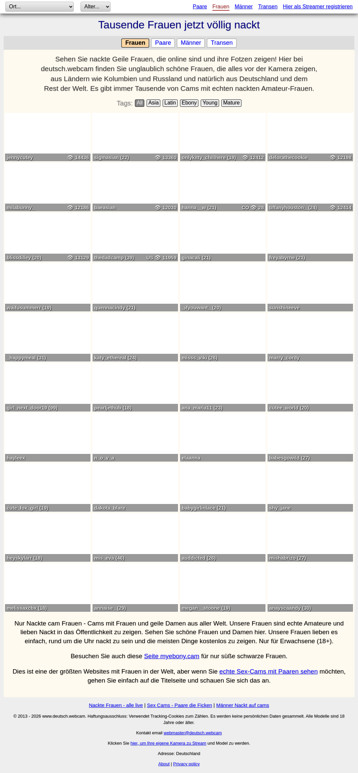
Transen (268, 6)
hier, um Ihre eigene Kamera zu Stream (168, 743)
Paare (200, 6)
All (140, 102)
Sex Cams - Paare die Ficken (179, 705)
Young (209, 102)
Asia (153, 102)
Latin (170, 102)
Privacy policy (186, 763)
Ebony (189, 102)
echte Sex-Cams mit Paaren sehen (268, 671)
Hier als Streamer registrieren (318, 6)
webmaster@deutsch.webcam (193, 732)
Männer (244, 6)
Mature (231, 102)
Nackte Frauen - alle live (116, 705)
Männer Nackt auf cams (242, 705)
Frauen (220, 6)
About (164, 763)
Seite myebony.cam (171, 656)
